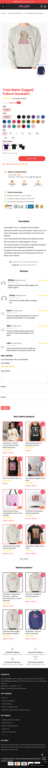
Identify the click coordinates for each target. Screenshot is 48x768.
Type (4, 106)
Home (3, 13)
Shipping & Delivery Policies (11, 720)
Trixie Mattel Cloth (15, 13)
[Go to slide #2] (29, 81)
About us (5, 698)
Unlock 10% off (44, 758)
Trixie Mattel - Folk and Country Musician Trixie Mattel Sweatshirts (10, 445)
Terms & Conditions (8, 701)
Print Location (7, 141)
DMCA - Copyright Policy (10, 707)
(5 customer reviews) (19, 98)
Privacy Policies (7, 704)
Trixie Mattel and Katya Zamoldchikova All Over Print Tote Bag (12, 513)
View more (24, 559)
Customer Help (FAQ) (9, 732)
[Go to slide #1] (18, 81)
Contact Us (5, 729)
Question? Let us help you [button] (37, 765)
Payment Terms (7, 723)
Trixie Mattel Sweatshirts (34, 13)
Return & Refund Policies (10, 726)
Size (4, 130)
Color (4, 113)
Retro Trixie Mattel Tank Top (12, 478)
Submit (5, 408)
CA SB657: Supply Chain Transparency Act (16, 710)
